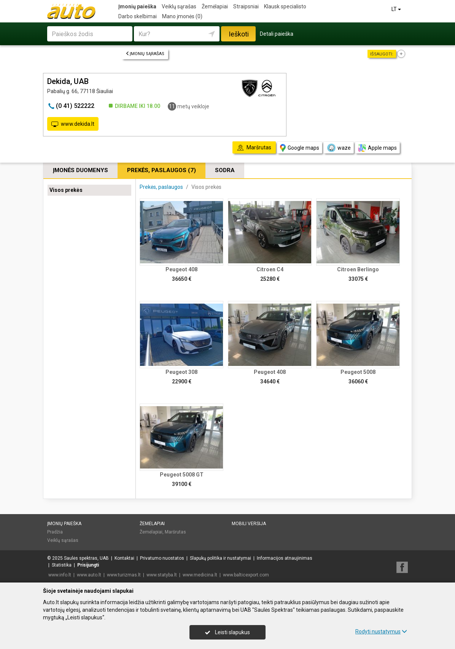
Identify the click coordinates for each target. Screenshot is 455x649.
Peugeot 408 (181, 269)
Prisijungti (88, 565)
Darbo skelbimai (137, 16)
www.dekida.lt (72, 124)
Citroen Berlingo (358, 269)
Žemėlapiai (215, 6)
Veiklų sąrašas (179, 6)
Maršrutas (175, 532)
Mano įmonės (182, 16)
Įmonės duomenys (80, 170)
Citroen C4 (269, 269)
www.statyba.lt (161, 575)
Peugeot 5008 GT (182, 475)
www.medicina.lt (200, 575)
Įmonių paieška (137, 6)
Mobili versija (249, 523)
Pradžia (55, 532)
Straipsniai (246, 6)
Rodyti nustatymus (381, 631)
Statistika (62, 565)
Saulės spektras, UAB (86, 558)
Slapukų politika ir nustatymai (220, 558)
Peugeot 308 (181, 372)
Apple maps (377, 148)
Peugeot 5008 (357, 372)
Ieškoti (239, 34)
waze (338, 148)
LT (396, 9)
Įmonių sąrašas (145, 53)
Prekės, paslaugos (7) (161, 170)
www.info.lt (59, 575)
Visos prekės (66, 190)
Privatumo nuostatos (162, 558)
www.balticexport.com (246, 575)
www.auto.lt (89, 575)
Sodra (225, 170)
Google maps (299, 148)
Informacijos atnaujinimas (284, 558)
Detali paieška (276, 34)
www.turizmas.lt (124, 575)
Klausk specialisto (285, 6)
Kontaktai (124, 558)
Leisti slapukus (227, 632)
